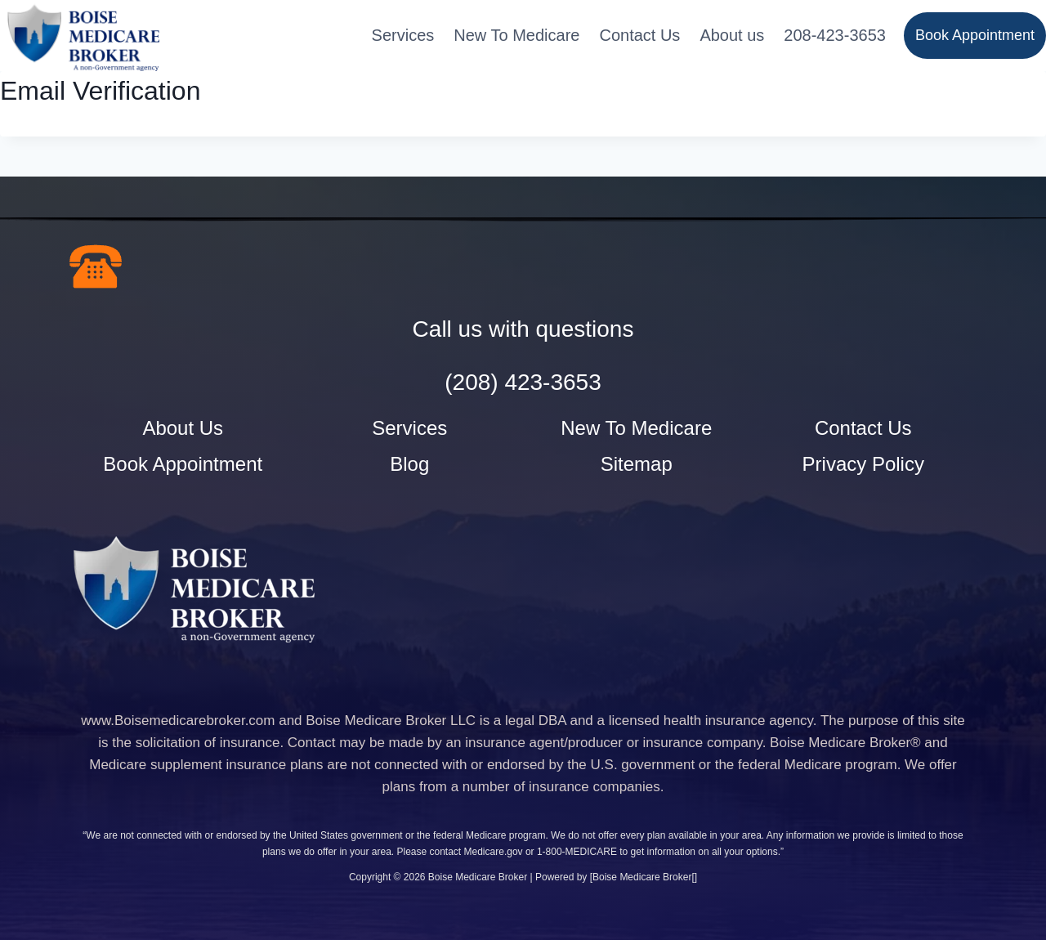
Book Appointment (975, 35)
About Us (182, 428)
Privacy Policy (863, 464)
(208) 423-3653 (523, 382)
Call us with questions (523, 329)
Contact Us (639, 35)
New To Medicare (516, 35)
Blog (409, 464)
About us (732, 35)
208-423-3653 (835, 35)
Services (403, 35)
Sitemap (637, 464)
